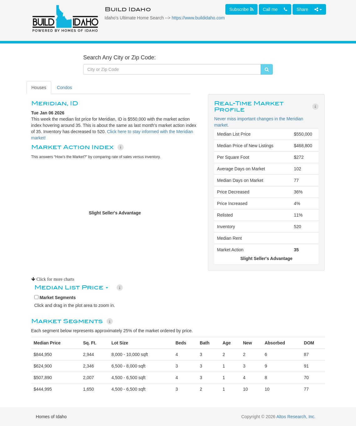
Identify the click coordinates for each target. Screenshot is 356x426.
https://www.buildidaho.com (198, 17)
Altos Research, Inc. (295, 416)
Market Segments (55, 297)
